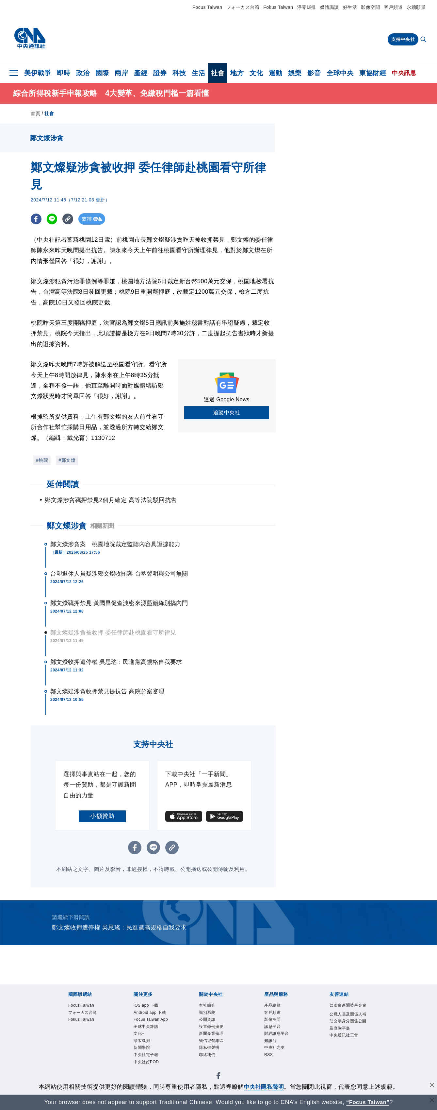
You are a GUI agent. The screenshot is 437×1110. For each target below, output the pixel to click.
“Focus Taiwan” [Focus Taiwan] (368, 1102)
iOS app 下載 (152, 1006)
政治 (82, 73)
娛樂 (294, 73)
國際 (102, 73)
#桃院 (42, 460)
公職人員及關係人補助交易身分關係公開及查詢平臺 (348, 1037)
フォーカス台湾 (243, 7)
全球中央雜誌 (152, 1050)
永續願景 (416, 7)
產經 (140, 73)
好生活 (350, 7)
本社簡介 (211, 1006)
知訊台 (273, 1050)
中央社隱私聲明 (264, 1087)
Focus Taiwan (207, 7)
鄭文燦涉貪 (67, 525)
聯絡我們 (211, 1068)
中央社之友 (279, 1059)
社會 (217, 73)
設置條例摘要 (217, 1033)
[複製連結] (69, 219)
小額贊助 (102, 816)
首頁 (35, 113)
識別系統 (211, 1015)
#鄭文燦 (66, 460)
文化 (256, 73)
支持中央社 (403, 39)
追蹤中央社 (226, 412)
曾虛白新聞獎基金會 (348, 1010)
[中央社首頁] (29, 38)
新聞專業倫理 (217, 1041)
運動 (275, 73)
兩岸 (121, 73)
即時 (63, 73)
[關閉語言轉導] (431, 1101)
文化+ (141, 1059)
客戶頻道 (393, 7)
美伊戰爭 (37, 73)
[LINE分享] (53, 219)
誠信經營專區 (217, 1050)
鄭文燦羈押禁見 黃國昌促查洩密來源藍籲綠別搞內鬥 (119, 603)
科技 (179, 73)
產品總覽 (276, 1006)
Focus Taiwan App (152, 1037)
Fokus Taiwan (278, 7)
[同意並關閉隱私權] (431, 1086)
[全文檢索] (424, 39)
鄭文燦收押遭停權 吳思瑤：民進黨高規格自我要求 (116, 662)
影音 (314, 73)
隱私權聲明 (214, 1059)
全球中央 (340, 73)
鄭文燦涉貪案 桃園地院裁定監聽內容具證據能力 (115, 544)
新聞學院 (146, 1077)
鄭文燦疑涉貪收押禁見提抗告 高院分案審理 (107, 691)
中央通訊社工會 (348, 1063)
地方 (237, 73)
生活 (198, 73)
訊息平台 (276, 1033)
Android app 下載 (150, 1019)
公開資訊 (211, 1024)
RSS (270, 1068)
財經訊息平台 (282, 1041)
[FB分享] (36, 219)
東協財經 (372, 73)
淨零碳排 (306, 7)
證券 (160, 73)
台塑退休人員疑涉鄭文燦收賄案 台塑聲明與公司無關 (119, 573)
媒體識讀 (329, 7)
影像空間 (370, 7)
